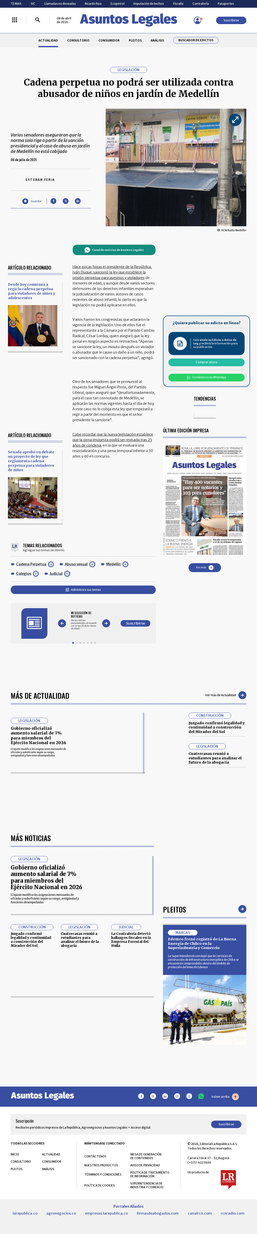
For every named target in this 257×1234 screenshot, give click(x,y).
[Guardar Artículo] (32, 201)
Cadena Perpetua (31, 564)
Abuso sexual (76, 564)
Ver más (205, 567)
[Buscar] (38, 20)
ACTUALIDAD (48, 40)
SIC (33, 3)
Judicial (56, 573)
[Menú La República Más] (15, 20)
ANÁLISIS (157, 40)
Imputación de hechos (148, 3)
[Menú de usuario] (197, 20)
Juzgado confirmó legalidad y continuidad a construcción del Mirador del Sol (217, 727)
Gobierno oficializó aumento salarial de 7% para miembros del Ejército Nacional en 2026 (38, 735)
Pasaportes (226, 3)
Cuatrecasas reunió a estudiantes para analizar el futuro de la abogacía (215, 758)
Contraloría (201, 3)
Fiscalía (178, 3)
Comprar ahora (206, 362)
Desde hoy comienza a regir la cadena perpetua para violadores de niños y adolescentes (31, 291)
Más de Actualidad (40, 695)
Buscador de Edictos (195, 40)
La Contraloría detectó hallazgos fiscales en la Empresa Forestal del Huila (131, 1080)
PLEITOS (135, 40)
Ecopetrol (118, 3)
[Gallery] (84, 620)
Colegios (23, 573)
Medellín (113, 564)
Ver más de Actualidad (225, 695)
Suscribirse (231, 20)
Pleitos (174, 1049)
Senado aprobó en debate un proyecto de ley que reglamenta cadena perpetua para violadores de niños (31, 461)
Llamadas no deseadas (60, 3)
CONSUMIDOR (109, 40)
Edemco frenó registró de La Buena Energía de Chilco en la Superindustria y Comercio (202, 1083)
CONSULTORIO (78, 40)
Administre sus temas (83, 590)
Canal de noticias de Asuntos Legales (114, 250)
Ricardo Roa (93, 3)
